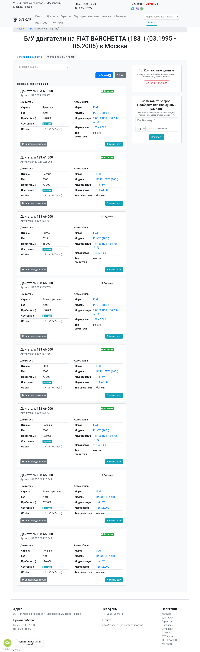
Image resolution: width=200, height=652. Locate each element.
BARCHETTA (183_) (107, 179)
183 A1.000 (99, 127)
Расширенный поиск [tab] (61, 56)
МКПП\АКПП (42, 22)
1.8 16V (100, 184)
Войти (151, 22)
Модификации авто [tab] (29, 56)
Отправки (94, 16)
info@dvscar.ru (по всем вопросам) (122, 625)
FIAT (31, 28)
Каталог (39, 16)
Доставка (52, 16)
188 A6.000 (99, 253)
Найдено (104, 75)
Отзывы (107, 16)
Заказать (156, 137)
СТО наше (120, 16)
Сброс (120, 75)
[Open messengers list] (7, 643)
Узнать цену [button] (114, 144)
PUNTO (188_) (101, 112)
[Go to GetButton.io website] (7, 649)
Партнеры (80, 16)
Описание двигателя (34, 144)
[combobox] (161, 17)
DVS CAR (22, 19)
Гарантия (66, 16)
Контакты (58, 22)
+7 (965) (146, 3)
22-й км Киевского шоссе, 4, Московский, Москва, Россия (37, 5)
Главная (20, 28)
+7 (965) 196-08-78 (156, 83)
